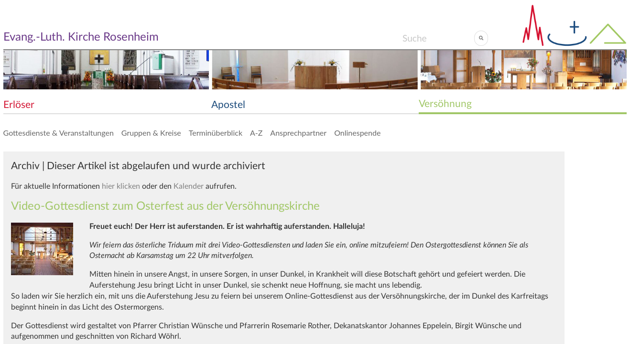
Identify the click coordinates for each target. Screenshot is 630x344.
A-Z (256, 132)
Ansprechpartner (298, 132)
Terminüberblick (215, 132)
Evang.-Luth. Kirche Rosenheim (81, 37)
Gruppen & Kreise (151, 132)
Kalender (189, 186)
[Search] (438, 38)
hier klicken (121, 186)
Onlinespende (357, 132)
